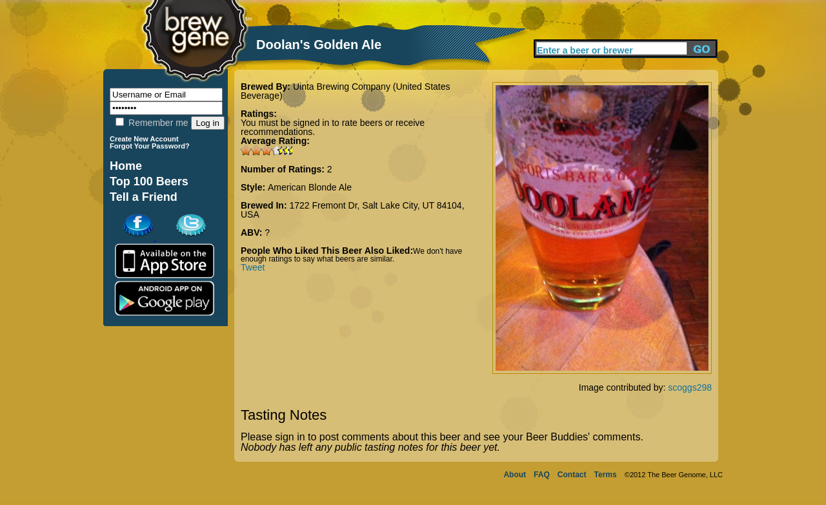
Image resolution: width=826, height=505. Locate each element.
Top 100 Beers (149, 181)
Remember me (152, 123)
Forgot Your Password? (150, 146)
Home (126, 166)
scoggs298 (690, 387)
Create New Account (144, 139)
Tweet (253, 267)
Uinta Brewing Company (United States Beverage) (345, 91)
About (514, 474)
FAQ (542, 474)
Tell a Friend (143, 197)
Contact (572, 474)
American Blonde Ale (310, 187)
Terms (605, 474)
